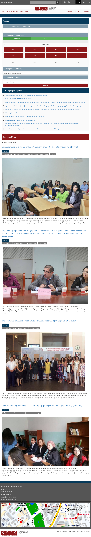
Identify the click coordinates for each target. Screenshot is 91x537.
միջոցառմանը (7, 154)
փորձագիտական (19, 243)
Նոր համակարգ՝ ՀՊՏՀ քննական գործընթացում (20, 120)
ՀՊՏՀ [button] (3, 11)
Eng (84, 2)
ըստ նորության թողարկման (15, 35)
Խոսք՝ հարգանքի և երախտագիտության (18, 99)
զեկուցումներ (44, 154)
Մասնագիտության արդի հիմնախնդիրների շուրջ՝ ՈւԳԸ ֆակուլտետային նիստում (40, 147)
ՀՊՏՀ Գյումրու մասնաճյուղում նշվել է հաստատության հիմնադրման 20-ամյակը (39, 321)
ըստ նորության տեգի (12, 77)
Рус (89, 2)
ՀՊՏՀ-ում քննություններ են (13, 113)
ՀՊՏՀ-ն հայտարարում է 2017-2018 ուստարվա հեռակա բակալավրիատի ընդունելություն (33, 129)
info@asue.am (12, 499)
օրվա (74, 38)
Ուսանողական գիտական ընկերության (26, 154)
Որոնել (45, 86)
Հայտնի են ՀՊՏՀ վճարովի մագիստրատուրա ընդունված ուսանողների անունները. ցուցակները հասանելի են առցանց (43, 106)
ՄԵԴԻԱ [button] (69, 11)
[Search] (57, 2)
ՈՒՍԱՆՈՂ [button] (77, 11)
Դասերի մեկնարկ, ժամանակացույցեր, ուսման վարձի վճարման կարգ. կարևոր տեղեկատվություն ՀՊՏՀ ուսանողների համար (45, 102)
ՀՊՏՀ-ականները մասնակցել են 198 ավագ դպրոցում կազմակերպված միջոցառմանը (42, 405)
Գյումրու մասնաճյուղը (9, 328)
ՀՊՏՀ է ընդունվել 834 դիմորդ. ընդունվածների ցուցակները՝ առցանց (26, 95)
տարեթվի (17, 38)
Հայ (79, 2)
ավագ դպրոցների (20, 413)
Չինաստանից (7, 243)
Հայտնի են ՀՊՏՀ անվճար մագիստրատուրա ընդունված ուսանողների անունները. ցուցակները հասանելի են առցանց (42, 109)
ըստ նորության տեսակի (13, 69)
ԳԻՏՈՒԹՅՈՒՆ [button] (24, 11)
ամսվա (45, 38)
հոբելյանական (35, 328)
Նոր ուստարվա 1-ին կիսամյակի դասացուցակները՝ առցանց (24, 116)
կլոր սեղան (42, 243)
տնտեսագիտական (34, 413)
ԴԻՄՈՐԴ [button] (87, 11)
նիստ (52, 154)
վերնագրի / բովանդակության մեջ (17, 26)
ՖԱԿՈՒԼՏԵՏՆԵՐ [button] (12, 11)
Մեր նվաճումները (7, 2)
